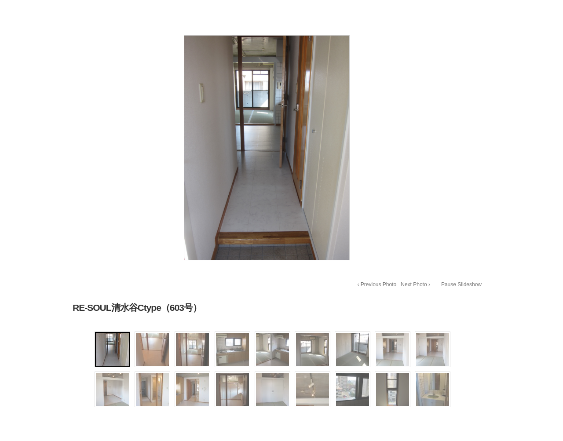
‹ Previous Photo (377, 284)
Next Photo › (415, 284)
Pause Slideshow (461, 284)
